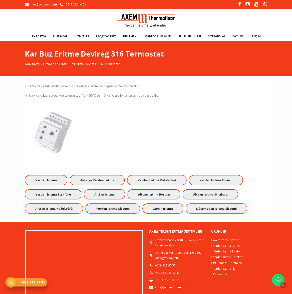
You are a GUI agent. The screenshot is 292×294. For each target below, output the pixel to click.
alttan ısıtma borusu (154, 194)
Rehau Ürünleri (189, 36)
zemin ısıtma (163, 208)
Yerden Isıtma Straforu (226, 251)
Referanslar (217, 36)
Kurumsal (60, 36)
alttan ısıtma (104, 194)
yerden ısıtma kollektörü (157, 180)
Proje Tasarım (106, 36)
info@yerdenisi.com (44, 4)
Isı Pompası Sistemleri (226, 263)
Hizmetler (81, 36)
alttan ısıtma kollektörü (54, 208)
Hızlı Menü (130, 36)
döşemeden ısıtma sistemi (216, 208)
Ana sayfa (39, 36)
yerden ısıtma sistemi (113, 208)
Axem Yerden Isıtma (225, 240)
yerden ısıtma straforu (53, 194)
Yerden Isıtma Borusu (226, 246)
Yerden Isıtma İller (223, 268)
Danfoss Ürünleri (158, 36)
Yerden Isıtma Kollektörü (228, 257)
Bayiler (237, 36)
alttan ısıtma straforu (210, 194)
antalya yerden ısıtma (97, 180)
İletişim (255, 36)
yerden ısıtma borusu (215, 180)
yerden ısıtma (46, 180)
